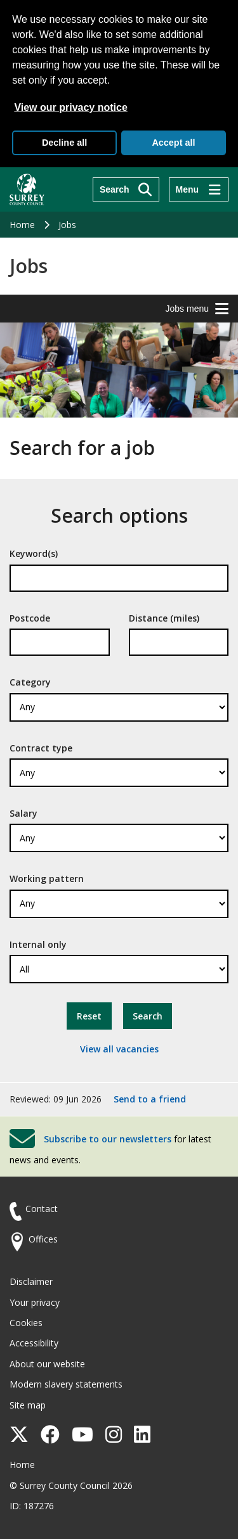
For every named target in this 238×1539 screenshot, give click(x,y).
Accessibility (34, 1343)
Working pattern (47, 878)
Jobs (67, 225)
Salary (23, 813)
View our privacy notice (70, 107)
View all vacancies (119, 1049)
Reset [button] (89, 1016)
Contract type (41, 748)
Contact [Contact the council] (41, 1209)
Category (30, 682)
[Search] (126, 189)
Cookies (26, 1323)
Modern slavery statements (66, 1384)
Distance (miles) (164, 618)
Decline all (64, 142)
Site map (28, 1405)
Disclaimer (31, 1281)
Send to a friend (150, 1099)
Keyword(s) (34, 553)
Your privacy (35, 1302)
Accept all (173, 142)
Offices (43, 1239)
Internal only (38, 944)
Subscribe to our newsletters (107, 1139)
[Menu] (198, 189)
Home (22, 225)
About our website (47, 1364)
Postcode (30, 618)
